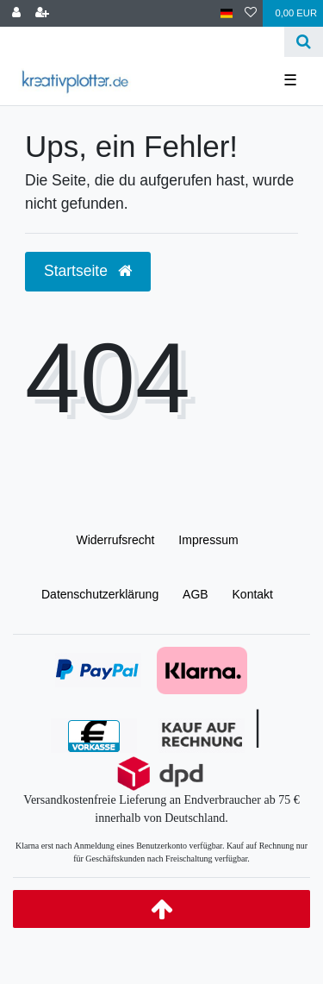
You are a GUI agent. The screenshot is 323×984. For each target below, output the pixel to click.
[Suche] (303, 42)
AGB (195, 594)
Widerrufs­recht (115, 540)
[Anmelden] (16, 13)
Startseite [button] (88, 270)
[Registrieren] (42, 13)
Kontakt (253, 594)
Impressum (208, 540)
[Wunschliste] (251, 13)
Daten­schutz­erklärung (99, 594)
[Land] (226, 13)
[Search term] (142, 42)
